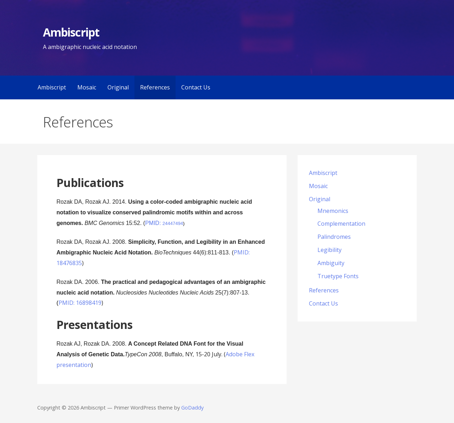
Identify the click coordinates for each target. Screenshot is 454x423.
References (155, 87)
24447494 (172, 223)
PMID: (153, 223)
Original (118, 87)
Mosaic (86, 87)
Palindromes (334, 237)
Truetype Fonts (338, 276)
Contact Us (195, 87)
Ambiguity (330, 263)
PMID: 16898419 (80, 303)
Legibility (329, 250)
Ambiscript (71, 32)
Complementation (341, 223)
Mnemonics (332, 211)
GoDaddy (192, 407)
